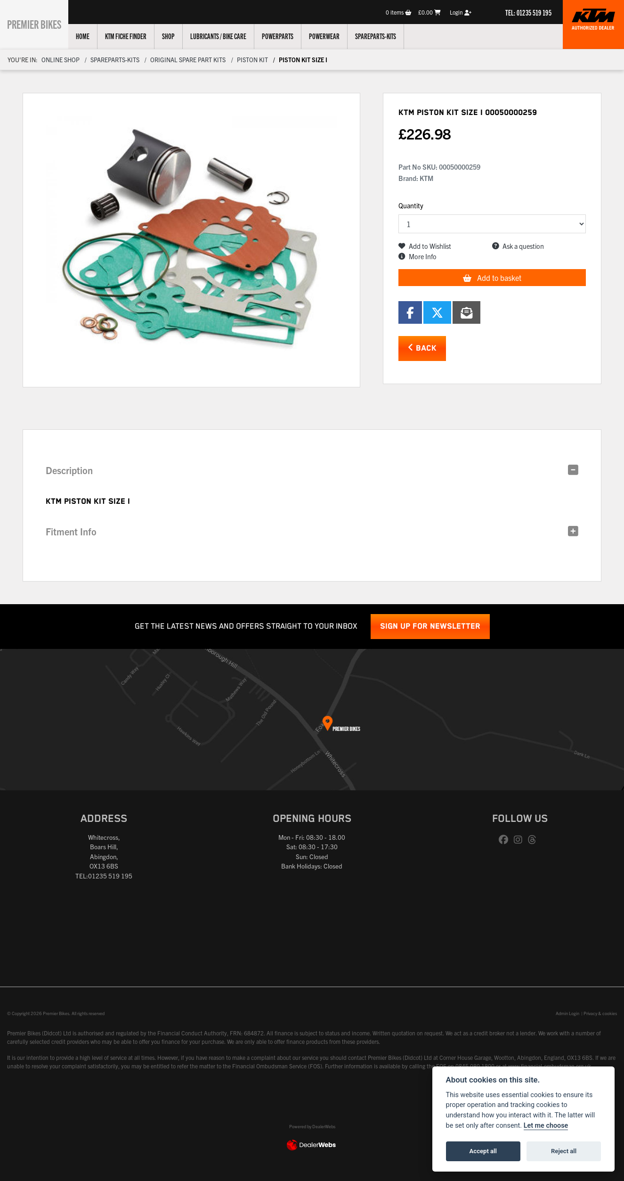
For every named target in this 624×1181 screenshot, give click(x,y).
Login (460, 12)
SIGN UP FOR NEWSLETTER (430, 626)
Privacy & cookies (600, 1013)
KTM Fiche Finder (135, 36)
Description (69, 470)
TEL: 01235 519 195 (528, 12)
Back (422, 348)
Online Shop (60, 60)
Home (92, 36)
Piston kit (252, 60)
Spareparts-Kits (385, 36)
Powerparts (287, 36)
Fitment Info (71, 531)
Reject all (563, 1151)
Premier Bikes (39, 23)
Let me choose (546, 1126)
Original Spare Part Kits (188, 60)
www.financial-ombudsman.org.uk (549, 1065)
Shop (177, 36)
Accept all (483, 1151)
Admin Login (567, 1013)
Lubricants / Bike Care (228, 36)
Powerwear (333, 36)
